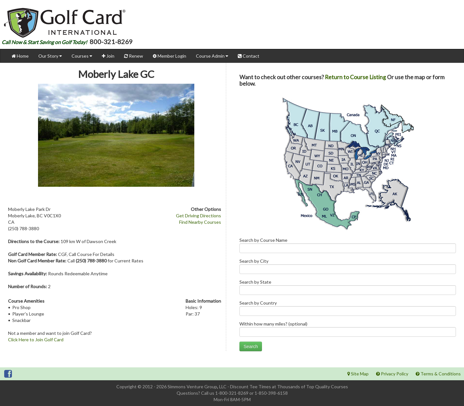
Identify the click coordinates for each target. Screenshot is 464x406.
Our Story (50, 56)
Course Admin (212, 56)
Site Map (358, 373)
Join (108, 56)
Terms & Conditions (438, 373)
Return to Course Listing (355, 77)
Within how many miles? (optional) (347, 330)
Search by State (347, 288)
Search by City (347, 267)
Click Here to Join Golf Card (35, 339)
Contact (248, 56)
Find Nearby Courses (200, 222)
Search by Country (347, 309)
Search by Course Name (347, 246)
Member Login (169, 56)
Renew (133, 56)
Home (20, 56)
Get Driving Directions (198, 215)
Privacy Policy (392, 373)
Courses (82, 56)
